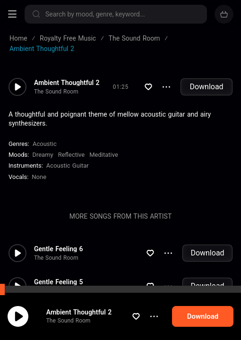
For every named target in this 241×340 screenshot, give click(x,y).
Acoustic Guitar (67, 165)
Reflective (71, 154)
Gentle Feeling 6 (58, 249)
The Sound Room (77, 324)
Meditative (103, 154)
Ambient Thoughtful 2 (88, 315)
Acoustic (45, 143)
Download (206, 86)
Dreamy (42, 154)
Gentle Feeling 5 (58, 282)
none (39, 176)
